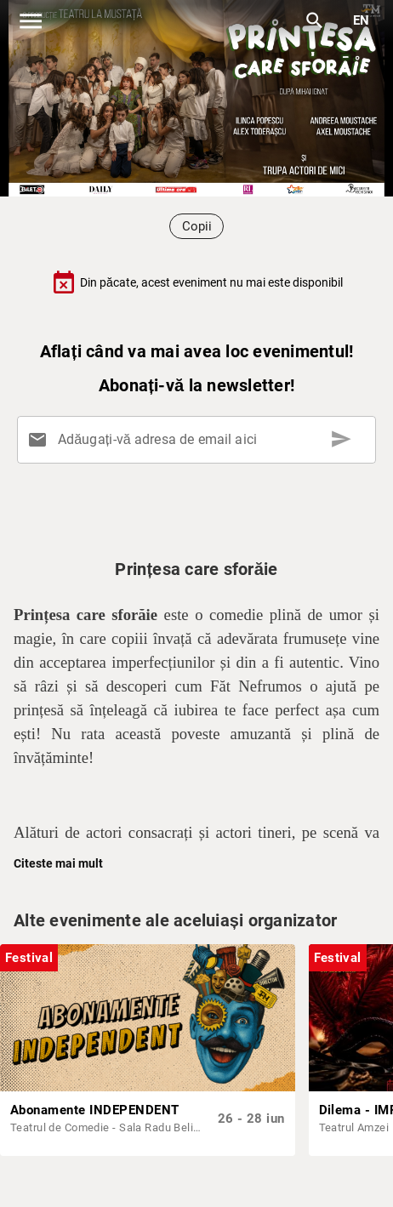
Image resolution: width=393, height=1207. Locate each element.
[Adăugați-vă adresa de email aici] (200, 440)
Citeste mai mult (58, 863)
